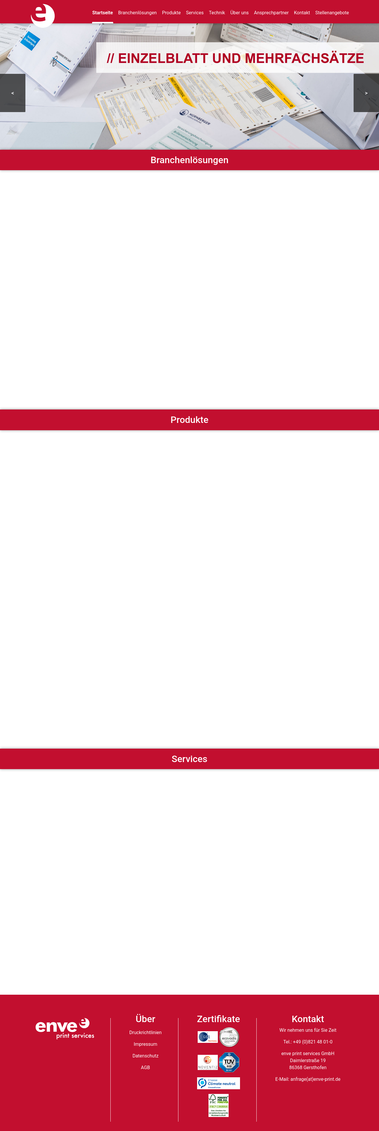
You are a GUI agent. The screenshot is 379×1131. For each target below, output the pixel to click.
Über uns (239, 12)
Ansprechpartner (271, 12)
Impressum (145, 1044)
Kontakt (302, 12)
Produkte (171, 12)
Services (195, 12)
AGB (145, 1067)
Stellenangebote (332, 12)
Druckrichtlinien (145, 1032)
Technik (217, 12)
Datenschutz (146, 1056)
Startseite (102, 12)
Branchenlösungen (137, 12)
